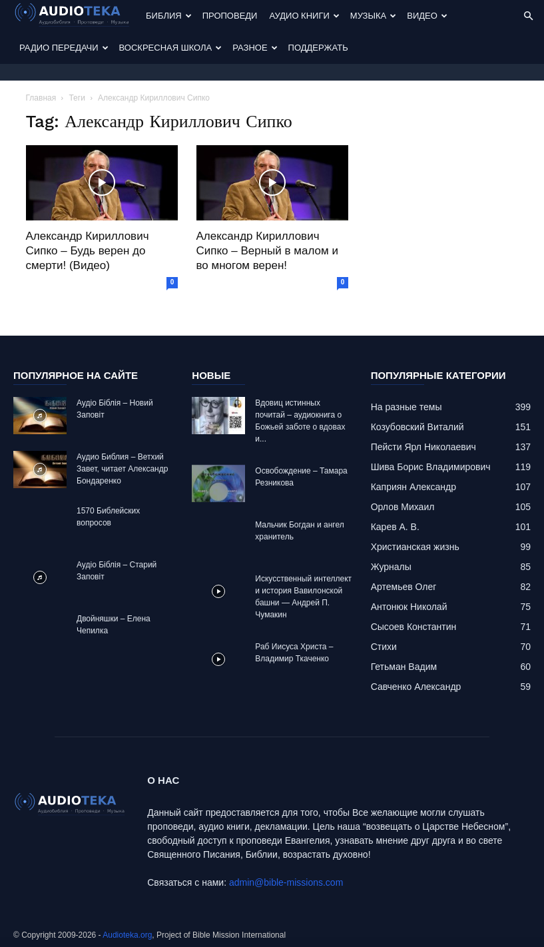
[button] (528, 16)
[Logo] (76, 16)
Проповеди (230, 16)
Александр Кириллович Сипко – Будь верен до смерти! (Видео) (87, 251)
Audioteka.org (127, 935)
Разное (254, 48)
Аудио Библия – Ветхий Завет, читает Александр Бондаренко (122, 468)
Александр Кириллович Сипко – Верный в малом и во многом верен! (267, 251)
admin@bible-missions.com (286, 882)
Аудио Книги (304, 16)
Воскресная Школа (170, 48)
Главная (41, 98)
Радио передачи (64, 48)
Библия (169, 16)
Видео (427, 16)
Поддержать (318, 48)
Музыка (373, 16)
